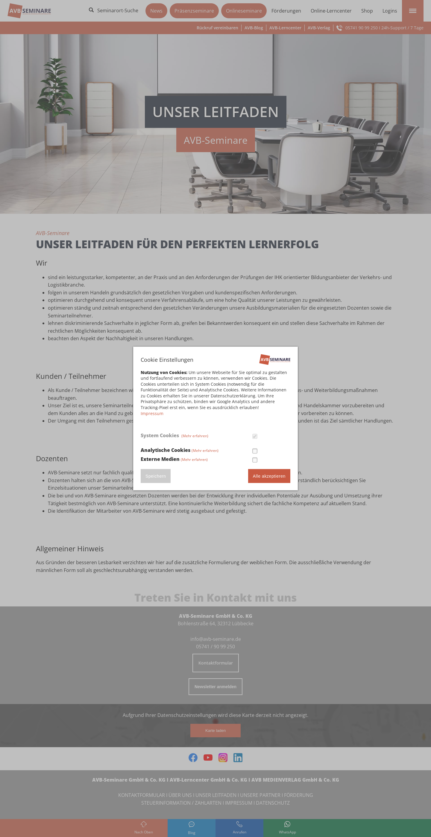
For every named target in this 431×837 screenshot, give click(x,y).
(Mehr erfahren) (194, 435)
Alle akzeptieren (269, 476)
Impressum (152, 413)
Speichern (155, 476)
